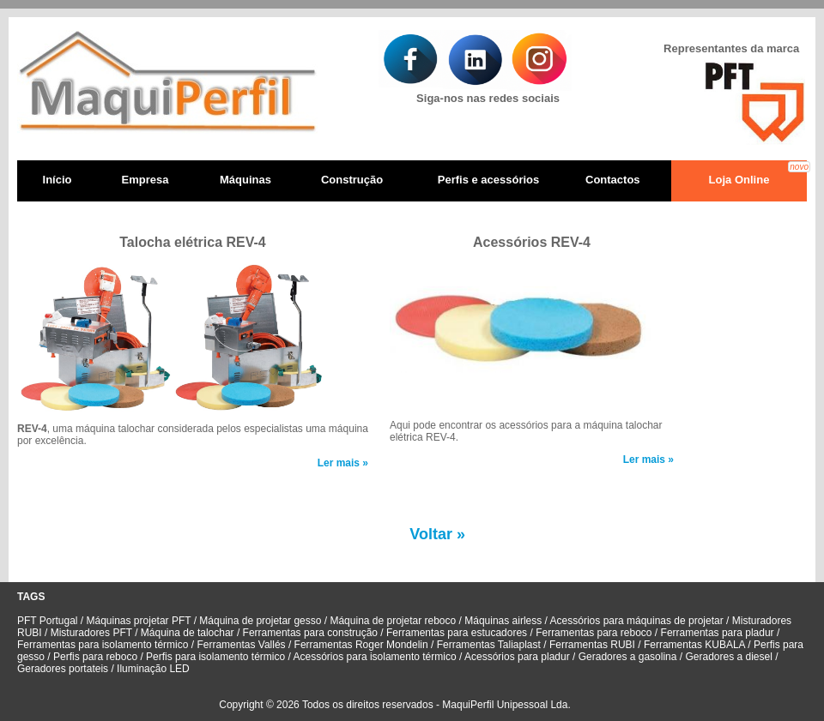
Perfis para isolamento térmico (215, 657)
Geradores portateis (62, 669)
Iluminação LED (153, 669)
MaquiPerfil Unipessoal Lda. (506, 705)
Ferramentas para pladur (717, 633)
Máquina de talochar (189, 633)
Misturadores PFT (93, 633)
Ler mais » (343, 463)
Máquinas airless (503, 621)
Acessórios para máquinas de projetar (638, 621)
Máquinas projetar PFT (140, 621)
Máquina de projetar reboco (394, 621)
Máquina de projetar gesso (260, 621)
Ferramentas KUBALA (694, 645)
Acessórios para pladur (518, 657)
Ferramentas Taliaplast (489, 645)
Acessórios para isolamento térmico (376, 657)
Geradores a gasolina (625, 657)
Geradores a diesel (728, 657)
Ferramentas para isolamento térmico (104, 645)
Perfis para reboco (96, 657)
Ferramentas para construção (310, 633)
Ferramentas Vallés (239, 645)
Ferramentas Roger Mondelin (361, 645)
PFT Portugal (47, 621)
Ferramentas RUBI (593, 645)
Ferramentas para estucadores (456, 633)
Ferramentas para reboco (593, 633)
